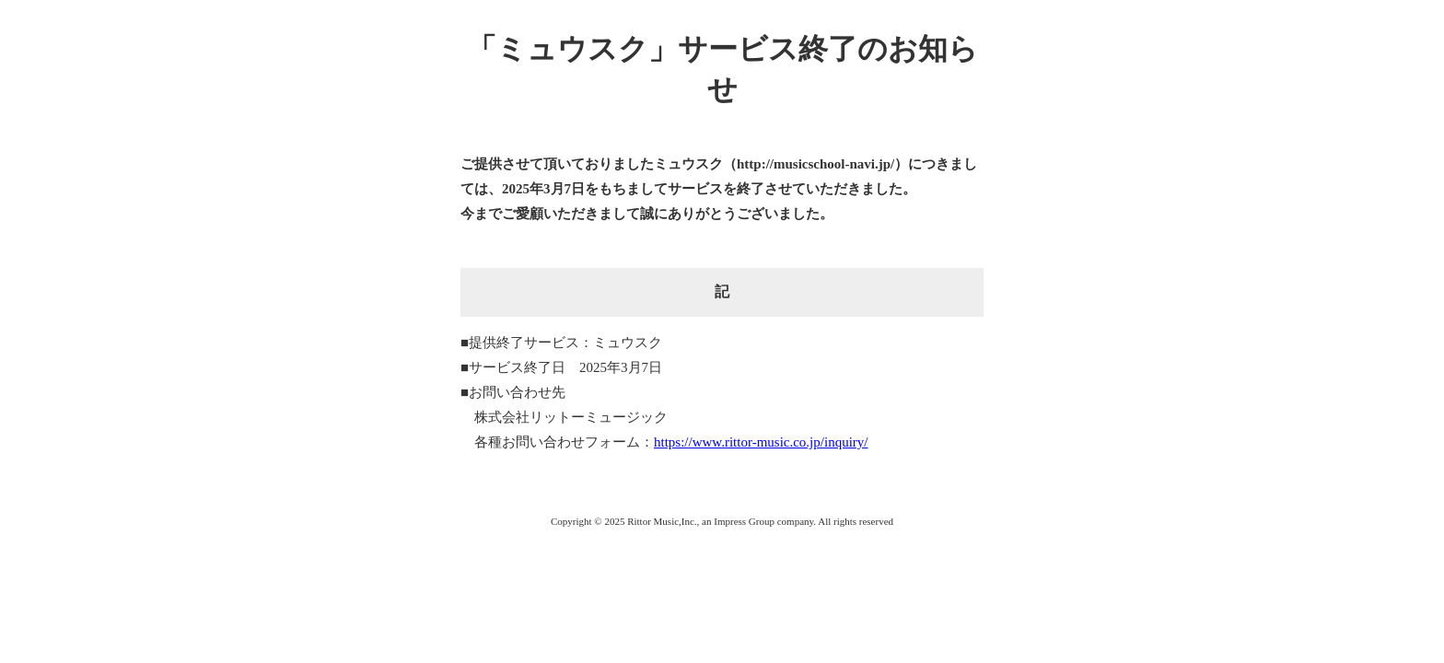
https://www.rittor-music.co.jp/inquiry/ (761, 442)
